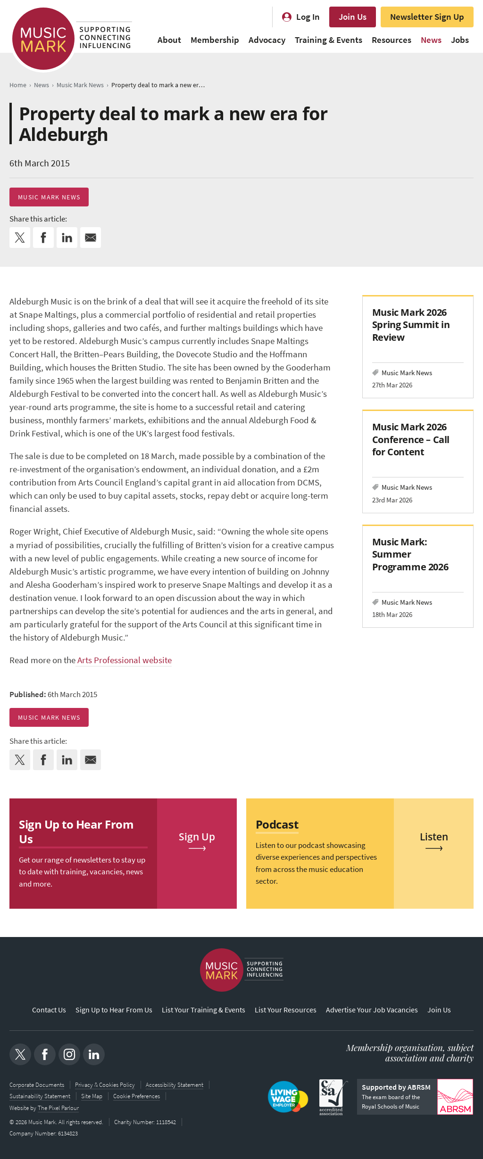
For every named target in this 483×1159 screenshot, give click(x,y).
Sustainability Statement (39, 1096)
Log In (308, 17)
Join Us (352, 17)
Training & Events (328, 40)
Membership (215, 40)
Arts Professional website (123, 660)
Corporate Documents (36, 1085)
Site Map (91, 1096)
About (169, 40)
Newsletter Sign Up (427, 17)
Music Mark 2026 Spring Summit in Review (411, 324)
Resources (391, 40)
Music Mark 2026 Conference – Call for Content (411, 439)
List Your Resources (285, 1010)
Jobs (460, 40)
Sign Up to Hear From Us (113, 1010)
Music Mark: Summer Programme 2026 (410, 554)
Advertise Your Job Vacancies (372, 1010)
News (431, 40)
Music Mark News (49, 197)
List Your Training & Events (203, 1010)
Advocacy (267, 40)
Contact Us (49, 1010)
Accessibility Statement (174, 1085)
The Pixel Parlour (58, 1107)
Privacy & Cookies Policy (105, 1085)
